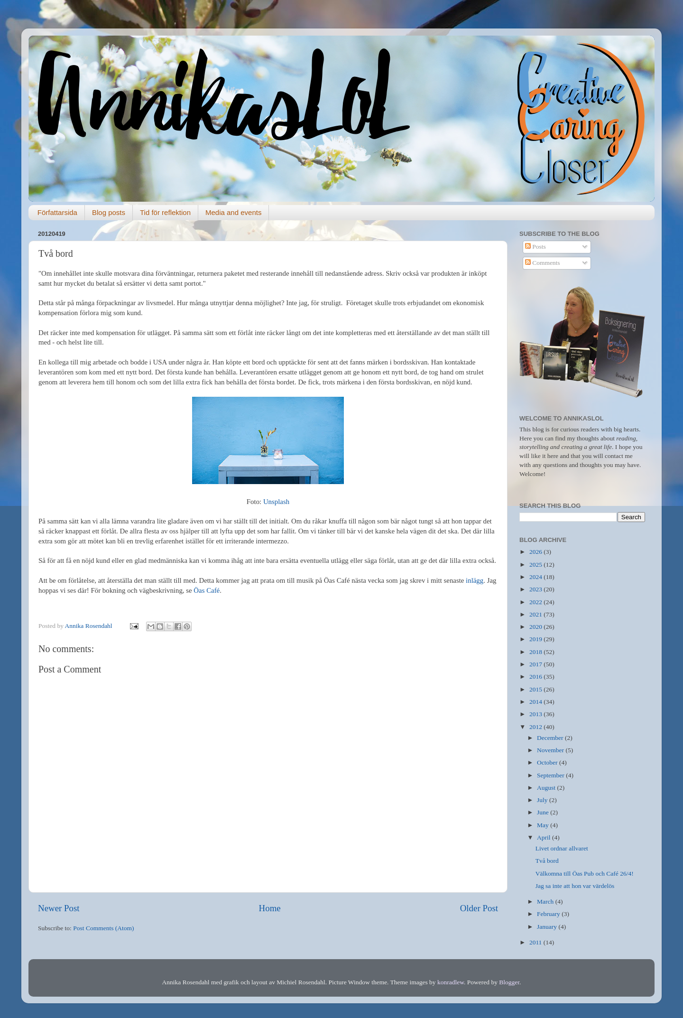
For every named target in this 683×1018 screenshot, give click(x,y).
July (543, 799)
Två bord (547, 860)
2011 (536, 942)
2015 (536, 689)
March (546, 901)
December (551, 737)
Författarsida (57, 212)
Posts (535, 246)
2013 (536, 714)
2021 (536, 614)
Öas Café (207, 590)
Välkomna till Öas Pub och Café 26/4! (584, 873)
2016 (536, 676)
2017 (536, 664)
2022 (536, 602)
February (549, 913)
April (544, 837)
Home (270, 908)
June (543, 812)
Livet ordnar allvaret (561, 848)
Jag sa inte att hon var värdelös (574, 885)
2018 (536, 651)
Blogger (509, 982)
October (548, 762)
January (547, 926)
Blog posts (108, 212)
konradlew (450, 982)
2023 (536, 589)
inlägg (474, 580)
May (543, 825)
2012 (536, 726)
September (551, 775)
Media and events (233, 212)
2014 (536, 701)
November (551, 750)
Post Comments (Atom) (103, 928)
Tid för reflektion (165, 212)
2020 (536, 626)
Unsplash (276, 501)
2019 (536, 639)
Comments (542, 262)
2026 (536, 551)
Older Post (479, 908)
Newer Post (59, 908)
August (547, 787)
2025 (536, 564)
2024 (536, 576)
